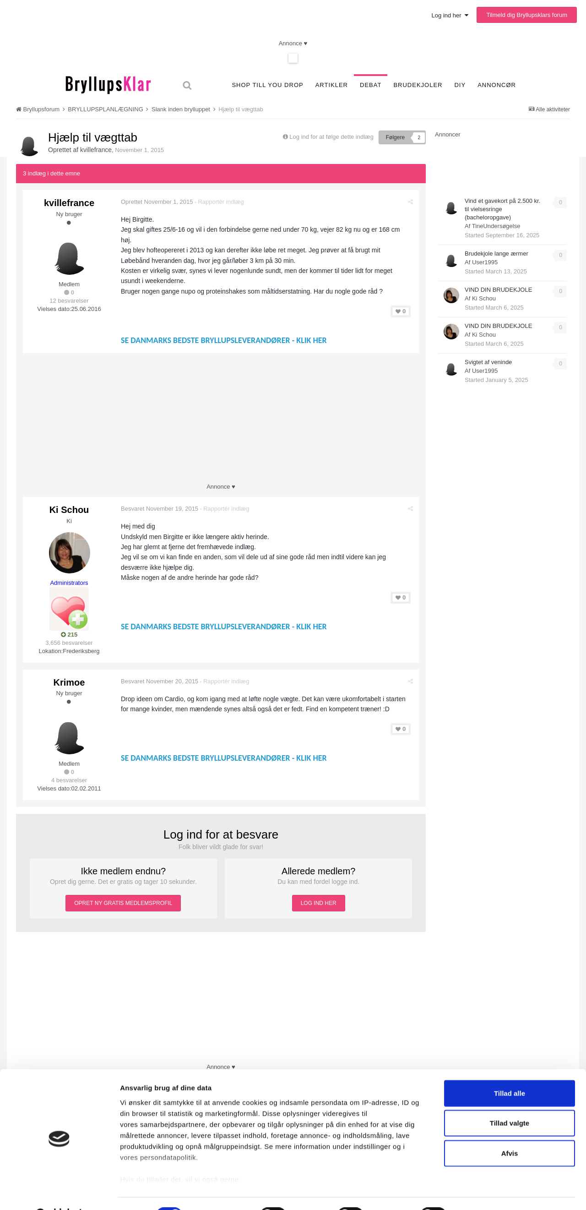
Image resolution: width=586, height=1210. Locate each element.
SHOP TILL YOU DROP (267, 85)
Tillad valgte (509, 1100)
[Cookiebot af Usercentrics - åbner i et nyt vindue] (59, 1192)
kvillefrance (96, 149)
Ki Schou (69, 510)
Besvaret (160, 508)
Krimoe (69, 681)
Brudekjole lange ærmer (496, 253)
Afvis (509, 1130)
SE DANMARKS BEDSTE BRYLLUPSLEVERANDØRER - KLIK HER (225, 340)
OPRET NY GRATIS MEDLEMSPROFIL (123, 900)
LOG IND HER (318, 900)
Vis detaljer (481, 1192)
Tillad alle (509, 1070)
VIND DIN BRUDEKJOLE (498, 289)
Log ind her (450, 15)
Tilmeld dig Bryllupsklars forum (526, 14)
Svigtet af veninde (488, 362)
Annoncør (496, 85)
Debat (370, 85)
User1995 (485, 262)
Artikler (331, 85)
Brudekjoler (417, 85)
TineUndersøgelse (496, 226)
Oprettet (158, 201)
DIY (460, 85)
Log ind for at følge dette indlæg (331, 136)
